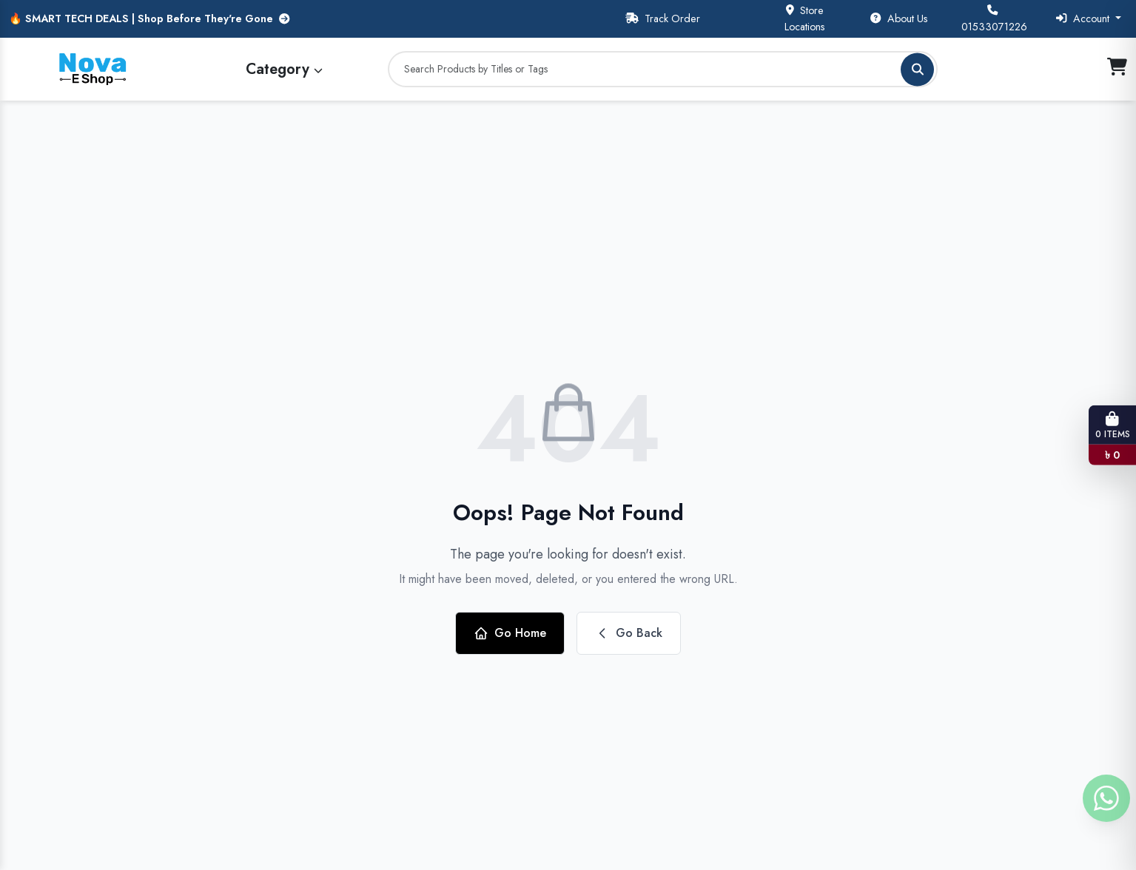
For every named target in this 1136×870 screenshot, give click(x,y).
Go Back (628, 632)
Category (284, 69)
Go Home (510, 632)
